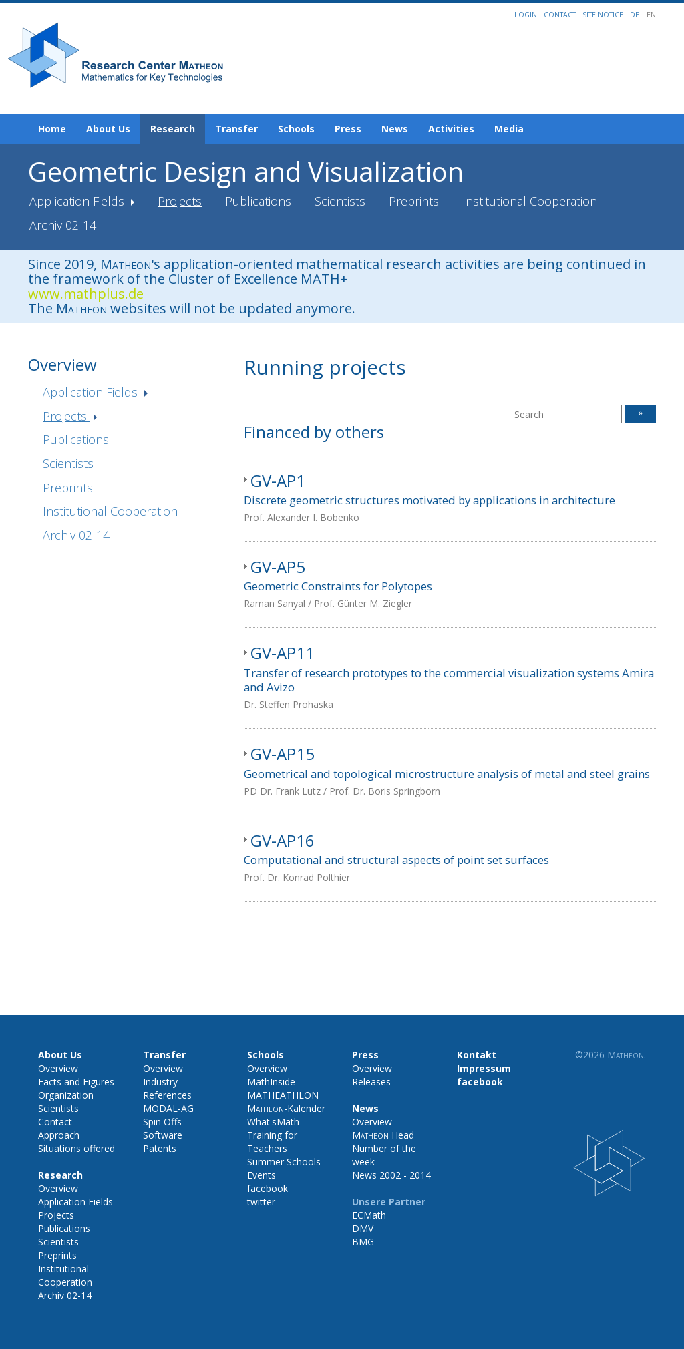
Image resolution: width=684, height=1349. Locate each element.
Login (525, 14)
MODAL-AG (168, 1108)
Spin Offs (162, 1121)
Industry (160, 1081)
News (394, 128)
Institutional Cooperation (529, 201)
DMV (362, 1228)
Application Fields (78, 201)
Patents (159, 1148)
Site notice (602, 14)
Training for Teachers (272, 1142)
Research (172, 128)
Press (348, 128)
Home (52, 128)
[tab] (450, 498)
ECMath (369, 1215)
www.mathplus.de (86, 293)
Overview (58, 1068)
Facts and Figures (76, 1081)
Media (509, 128)
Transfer (236, 128)
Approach (58, 1135)
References (167, 1095)
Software (162, 1135)
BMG (363, 1241)
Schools (296, 128)
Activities (451, 128)
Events (261, 1175)
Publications (258, 201)
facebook (267, 1188)
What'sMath (273, 1121)
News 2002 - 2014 (391, 1175)
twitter (261, 1201)
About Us (108, 128)
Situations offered (76, 1148)
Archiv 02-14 (62, 225)
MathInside (271, 1081)
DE (635, 14)
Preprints (414, 201)
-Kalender (286, 1108)
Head (383, 1135)
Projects (180, 201)
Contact (560, 14)
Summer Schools (284, 1161)
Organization (66, 1095)
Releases (371, 1081)
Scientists (340, 201)
